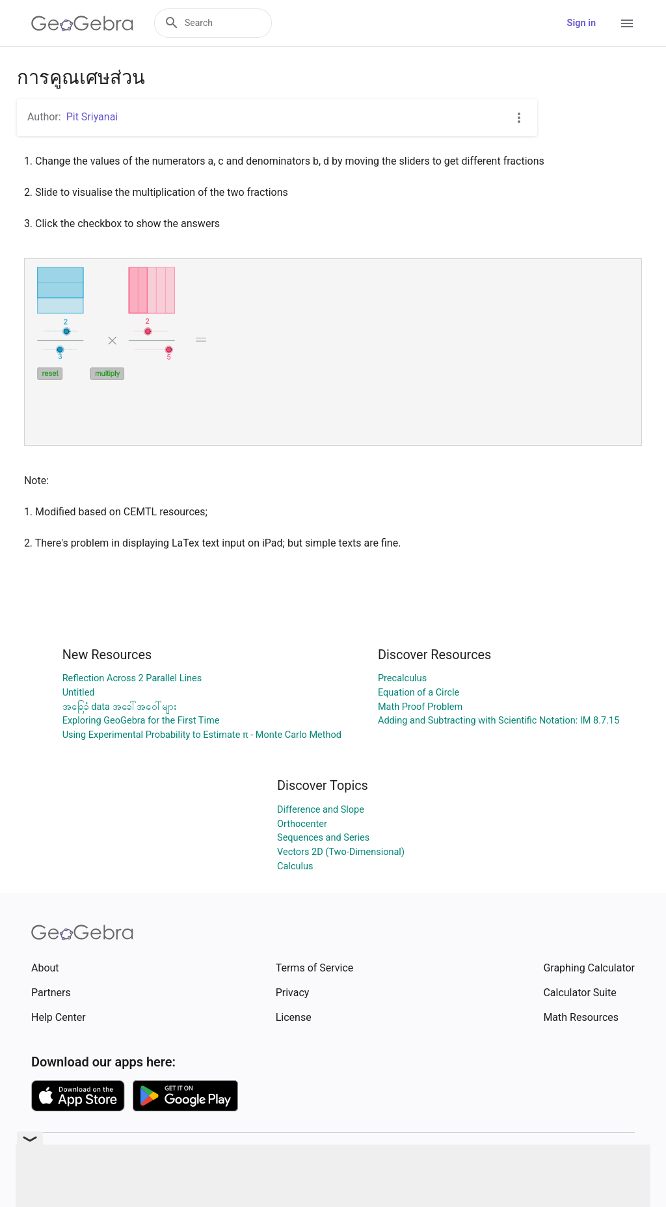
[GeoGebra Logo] (82, 23)
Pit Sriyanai (92, 117)
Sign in (581, 23)
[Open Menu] (627, 23)
